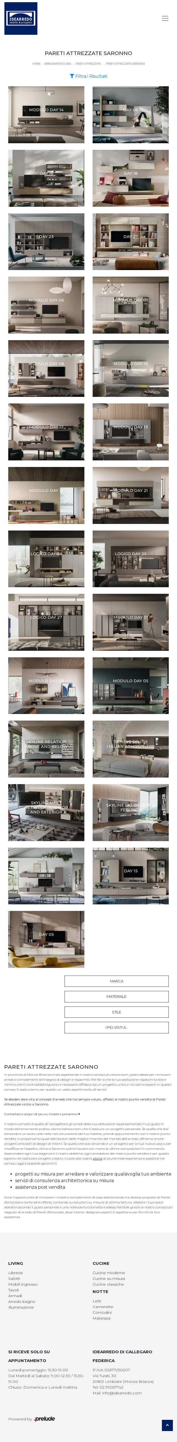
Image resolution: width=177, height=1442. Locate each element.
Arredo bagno (21, 1301)
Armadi (15, 1295)
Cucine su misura (109, 1278)
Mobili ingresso (23, 1284)
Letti (97, 1300)
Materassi (101, 1318)
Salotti (14, 1278)
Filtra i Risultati (88, 76)
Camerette (103, 1306)
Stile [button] (116, 1012)
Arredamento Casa (57, 63)
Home (36, 63)
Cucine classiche (108, 1284)
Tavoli (13, 1290)
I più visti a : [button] (117, 1027)
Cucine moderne (109, 1272)
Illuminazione (21, 1307)
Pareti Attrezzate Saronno (125, 63)
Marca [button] (116, 981)
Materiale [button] (116, 996)
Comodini (102, 1312)
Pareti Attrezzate (88, 63)
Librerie (15, 1272)
